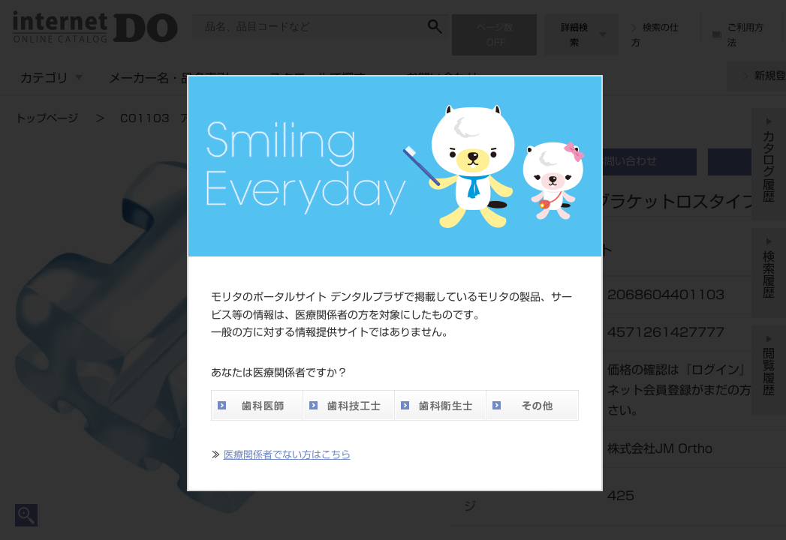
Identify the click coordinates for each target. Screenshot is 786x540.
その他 (532, 405)
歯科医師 (257, 405)
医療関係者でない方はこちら (287, 455)
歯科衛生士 (440, 405)
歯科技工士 (348, 405)
